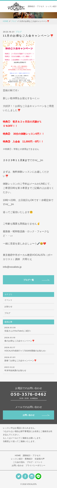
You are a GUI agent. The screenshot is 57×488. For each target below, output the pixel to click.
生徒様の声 (40, 459)
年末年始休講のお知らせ (28, 369)
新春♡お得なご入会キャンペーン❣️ (28, 359)
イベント (8, 300)
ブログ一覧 (36, 280)
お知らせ (8, 306)
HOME (5, 21)
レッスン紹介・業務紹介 (22, 459)
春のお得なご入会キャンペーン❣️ (28, 339)
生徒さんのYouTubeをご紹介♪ (28, 329)
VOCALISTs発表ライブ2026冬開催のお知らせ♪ (28, 349)
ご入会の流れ (19, 462)
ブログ (14, 21)
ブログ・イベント (35, 462)
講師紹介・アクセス (36, 6)
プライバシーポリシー (35, 465)
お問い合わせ (36, 415)
